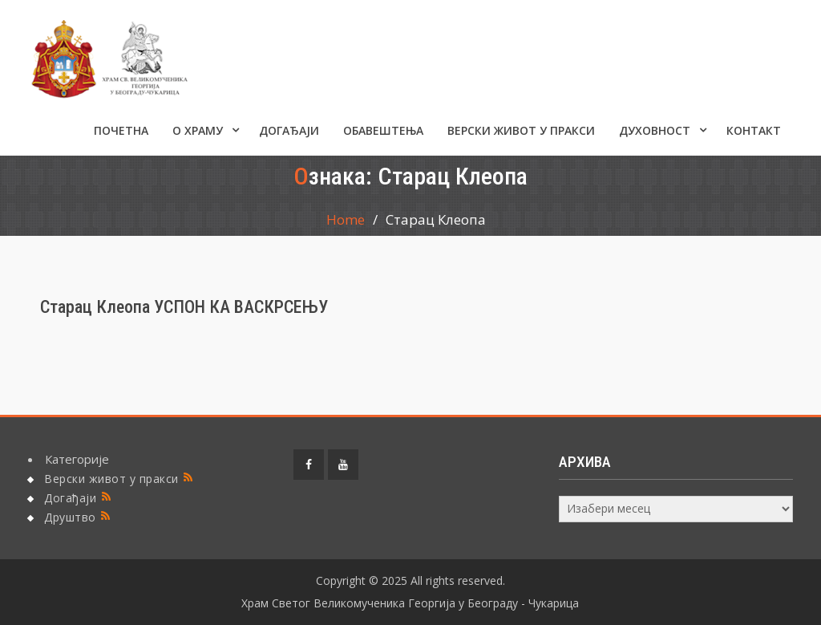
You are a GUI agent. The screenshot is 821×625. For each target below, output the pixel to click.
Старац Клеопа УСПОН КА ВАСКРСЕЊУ (184, 307)
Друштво (70, 517)
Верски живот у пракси (521, 130)
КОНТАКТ (753, 130)
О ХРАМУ (197, 130)
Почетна (121, 130)
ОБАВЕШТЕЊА (383, 130)
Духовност (654, 130)
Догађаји (289, 130)
